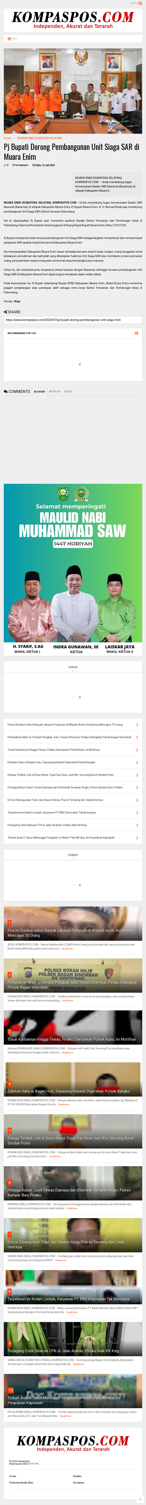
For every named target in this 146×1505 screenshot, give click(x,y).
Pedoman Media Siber (21, 1482)
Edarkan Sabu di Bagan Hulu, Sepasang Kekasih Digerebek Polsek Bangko (69, 1091)
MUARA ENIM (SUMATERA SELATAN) (39, 138)
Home (7, 138)
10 (11, 1390)
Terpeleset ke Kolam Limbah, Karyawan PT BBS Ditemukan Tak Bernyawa (69, 1299)
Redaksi (77, 1476)
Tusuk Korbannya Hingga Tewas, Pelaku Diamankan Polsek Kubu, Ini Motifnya (72, 1039)
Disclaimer (79, 1482)
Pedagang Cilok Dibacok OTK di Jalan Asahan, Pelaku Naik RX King (63, 1351)
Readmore (67, 948)
